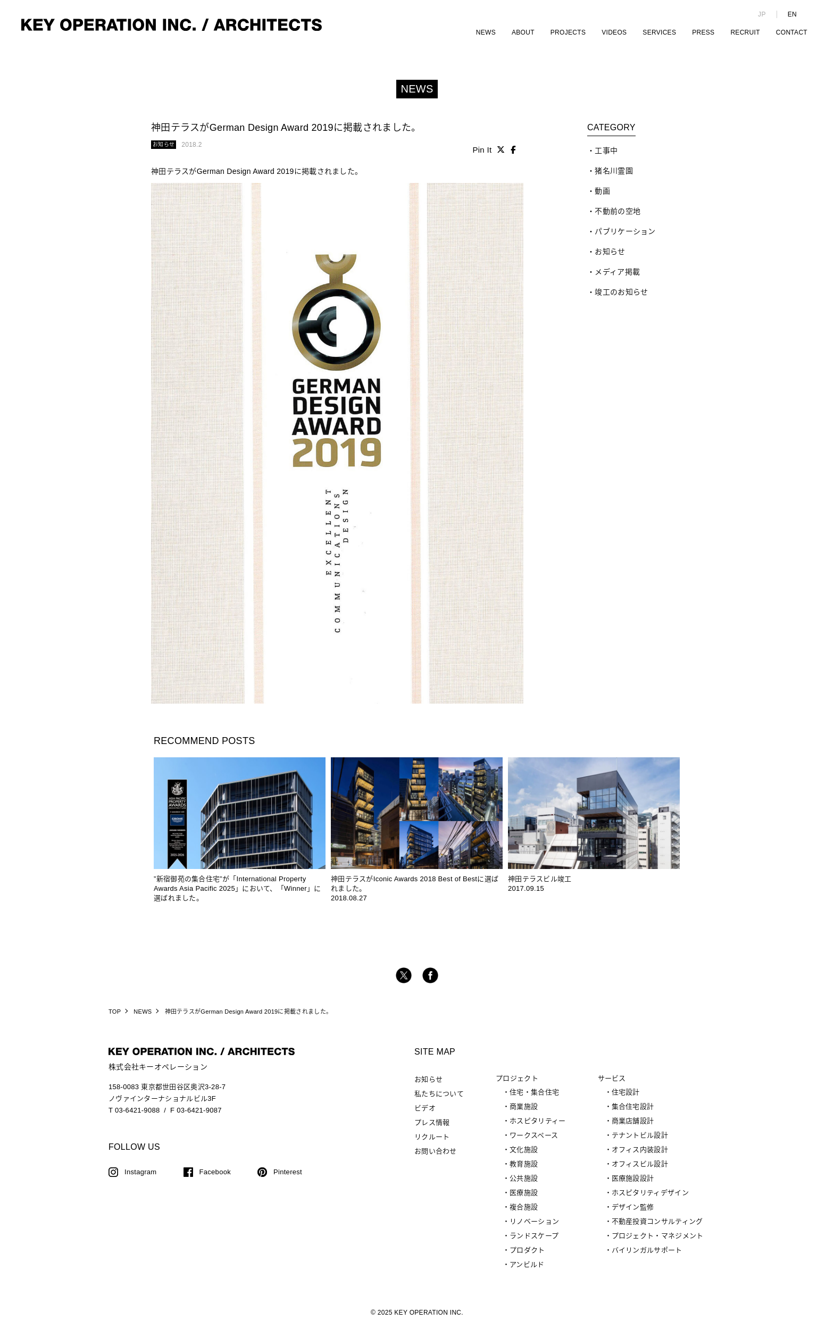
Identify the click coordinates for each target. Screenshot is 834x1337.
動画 (602, 198)
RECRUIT (745, 32)
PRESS (703, 32)
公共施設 (524, 1185)
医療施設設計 (633, 1185)
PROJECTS (568, 32)
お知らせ (610, 258)
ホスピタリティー (537, 1128)
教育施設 (524, 1171)
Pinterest (287, 1179)
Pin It (481, 156)
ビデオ (425, 1115)
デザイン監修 (633, 1214)
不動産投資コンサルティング (657, 1228)
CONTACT (791, 32)
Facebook (215, 1179)
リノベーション (534, 1228)
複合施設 (524, 1214)
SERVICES (659, 32)
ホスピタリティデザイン (650, 1200)
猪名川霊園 (614, 177)
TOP (115, 1018)
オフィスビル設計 (640, 1171)
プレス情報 (432, 1129)
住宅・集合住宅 (534, 1099)
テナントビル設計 (640, 1142)
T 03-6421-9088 (134, 1117)
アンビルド (527, 1271)
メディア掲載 (617, 278)
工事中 (606, 157)
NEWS (486, 32)
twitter (404, 982)
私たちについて (439, 1101)
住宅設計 (626, 1099)
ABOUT (523, 32)
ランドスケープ (534, 1243)
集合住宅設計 (633, 1113)
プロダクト (527, 1257)
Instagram (140, 1179)
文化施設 (524, 1156)
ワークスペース (534, 1142)
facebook (430, 982)
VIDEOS (614, 32)
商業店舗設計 (633, 1128)
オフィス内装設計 (640, 1156)
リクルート (432, 1144)
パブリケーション (625, 238)
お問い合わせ (435, 1158)
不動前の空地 (617, 218)
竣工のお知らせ (621, 299)
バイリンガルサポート (647, 1257)
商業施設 (524, 1113)
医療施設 (524, 1200)
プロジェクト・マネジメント (658, 1243)
